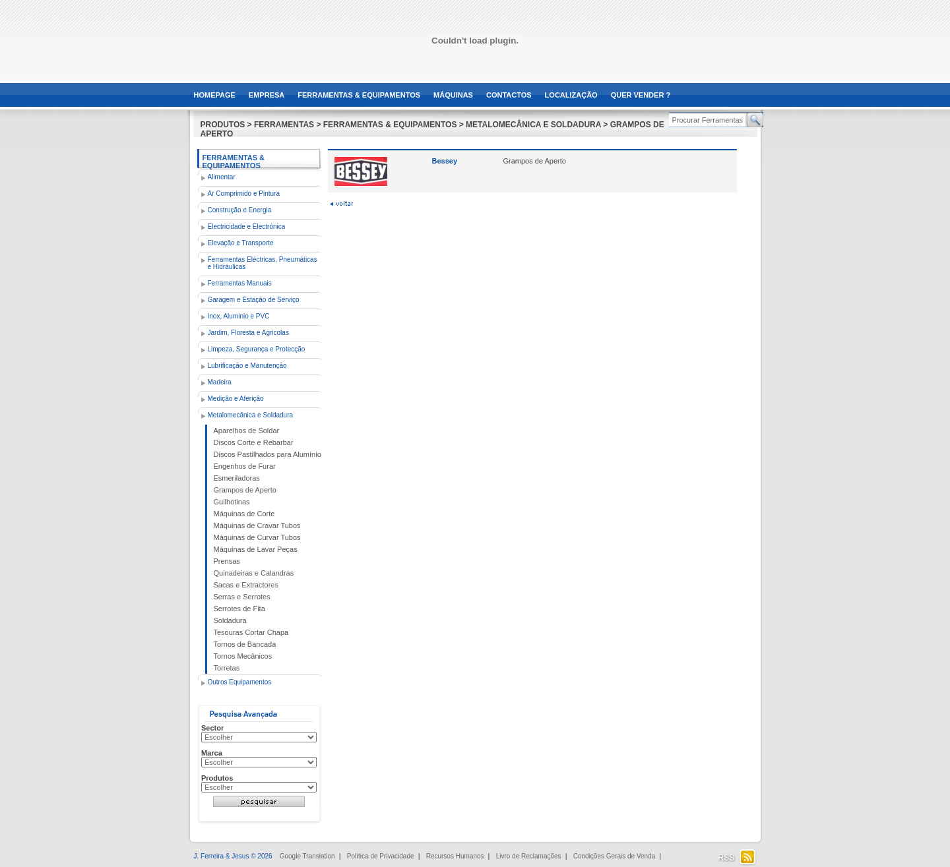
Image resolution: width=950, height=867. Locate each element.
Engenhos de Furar (245, 466)
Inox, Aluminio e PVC (239, 316)
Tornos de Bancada (245, 644)
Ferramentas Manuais (240, 283)
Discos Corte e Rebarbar (254, 442)
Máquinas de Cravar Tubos (257, 525)
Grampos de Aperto (245, 490)
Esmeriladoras (237, 478)
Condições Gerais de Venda (614, 856)
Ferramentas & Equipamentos (234, 161)
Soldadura (230, 620)
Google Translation (307, 856)
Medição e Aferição (236, 398)
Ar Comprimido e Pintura (244, 193)
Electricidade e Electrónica (247, 226)
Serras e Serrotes (242, 597)
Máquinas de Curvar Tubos (257, 537)
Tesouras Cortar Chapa (251, 632)
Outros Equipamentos (240, 682)
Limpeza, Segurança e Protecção (256, 349)
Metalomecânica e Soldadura (251, 415)
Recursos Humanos (455, 856)
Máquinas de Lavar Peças (256, 549)
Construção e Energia (240, 210)
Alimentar (222, 177)
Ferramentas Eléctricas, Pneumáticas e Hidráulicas (262, 263)
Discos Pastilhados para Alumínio (267, 454)
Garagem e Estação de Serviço (254, 299)
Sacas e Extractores (246, 585)
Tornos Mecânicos (243, 656)
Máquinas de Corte (244, 514)
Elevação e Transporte (241, 243)
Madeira (220, 382)
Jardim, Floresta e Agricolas (248, 332)
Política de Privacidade (380, 856)
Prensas (227, 561)
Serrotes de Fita (239, 609)
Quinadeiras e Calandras (254, 573)
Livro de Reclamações (528, 856)
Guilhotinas (232, 502)
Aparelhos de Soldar (247, 430)
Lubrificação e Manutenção (247, 365)
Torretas (227, 668)
